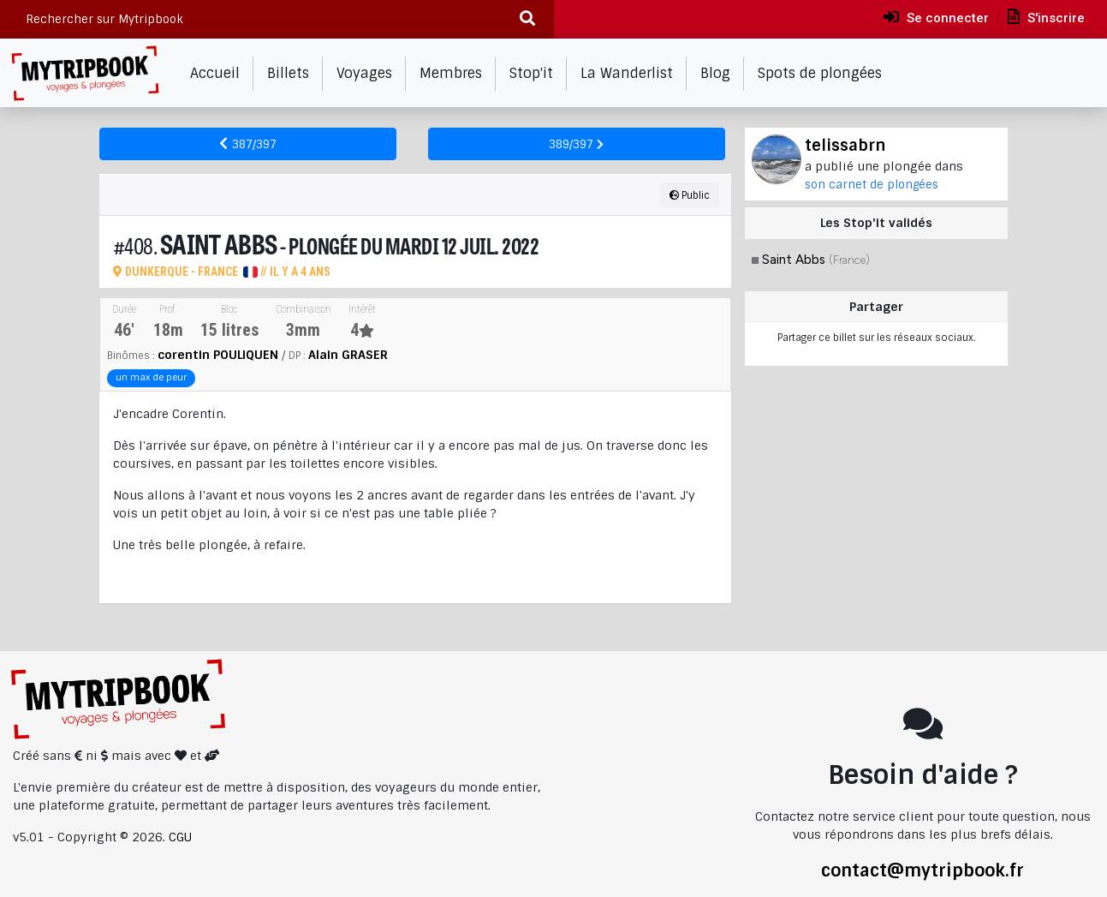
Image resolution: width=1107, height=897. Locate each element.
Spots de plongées (820, 73)
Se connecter (936, 17)
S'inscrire (1046, 17)
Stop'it (531, 73)
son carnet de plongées (871, 184)
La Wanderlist (626, 73)
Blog (715, 73)
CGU (180, 837)
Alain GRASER (348, 354)
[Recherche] (527, 19)
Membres (451, 73)
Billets (288, 73)
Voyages (364, 73)
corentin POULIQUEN (218, 354)
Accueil (215, 73)
